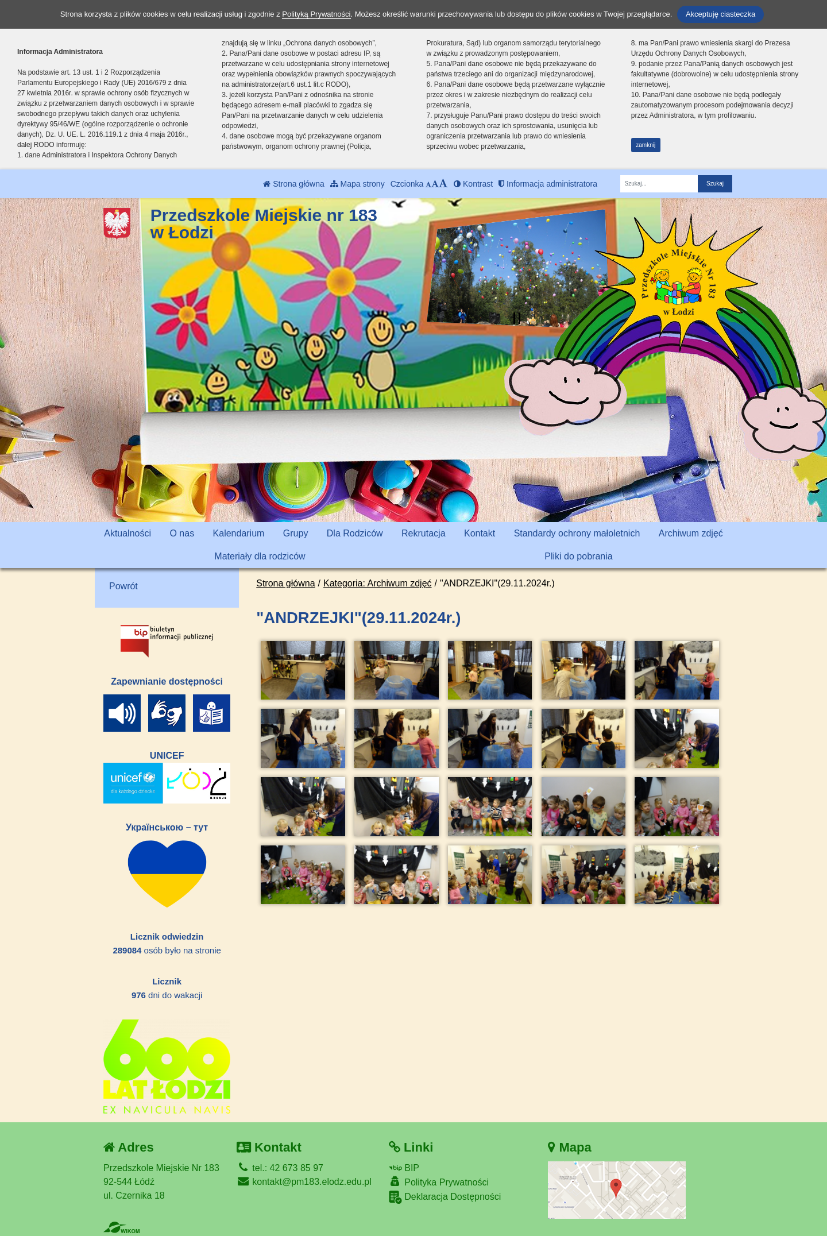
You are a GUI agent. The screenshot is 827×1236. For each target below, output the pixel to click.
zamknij (645, 145)
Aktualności (127, 533)
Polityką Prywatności (316, 14)
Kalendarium (239, 533)
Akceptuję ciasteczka (720, 14)
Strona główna (293, 183)
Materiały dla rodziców (259, 556)
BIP (404, 1168)
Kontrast (473, 183)
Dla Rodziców (355, 533)
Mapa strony (357, 183)
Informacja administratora (547, 183)
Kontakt (479, 533)
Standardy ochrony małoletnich (577, 533)
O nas (181, 533)
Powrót (123, 586)
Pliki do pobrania (578, 556)
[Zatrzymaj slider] (516, 318)
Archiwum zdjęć (691, 533)
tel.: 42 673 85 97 (280, 1168)
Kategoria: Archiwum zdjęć (377, 583)
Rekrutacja (423, 533)
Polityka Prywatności (439, 1181)
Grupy (295, 533)
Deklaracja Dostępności (445, 1197)
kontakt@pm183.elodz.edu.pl (304, 1182)
